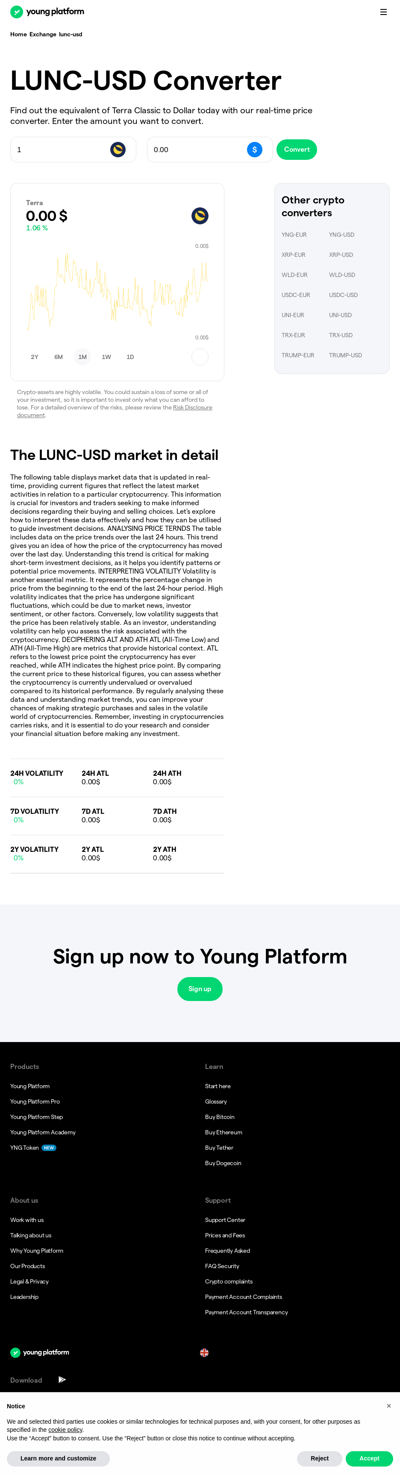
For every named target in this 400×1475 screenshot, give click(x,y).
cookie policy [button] (65, 1449)
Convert (303, 149)
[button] (34, 356)
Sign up (200, 988)
